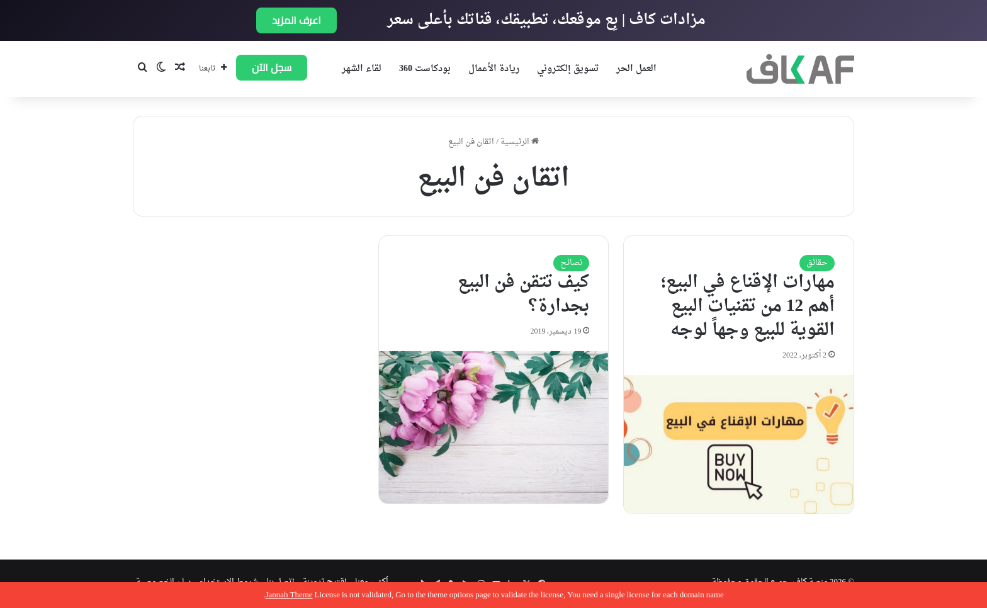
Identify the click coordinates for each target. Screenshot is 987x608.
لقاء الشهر (361, 68)
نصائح (571, 263)
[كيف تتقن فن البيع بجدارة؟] (494, 427)
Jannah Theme (288, 595)
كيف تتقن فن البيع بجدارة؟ (523, 294)
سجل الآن (271, 67)
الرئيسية (519, 142)
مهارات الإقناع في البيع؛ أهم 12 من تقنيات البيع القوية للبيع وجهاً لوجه (748, 306)
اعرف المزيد (296, 20)
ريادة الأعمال (493, 68)
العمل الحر (636, 68)
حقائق (817, 263)
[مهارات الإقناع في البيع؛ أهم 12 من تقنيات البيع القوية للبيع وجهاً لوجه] (739, 444)
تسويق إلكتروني (568, 68)
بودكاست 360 (425, 68)
